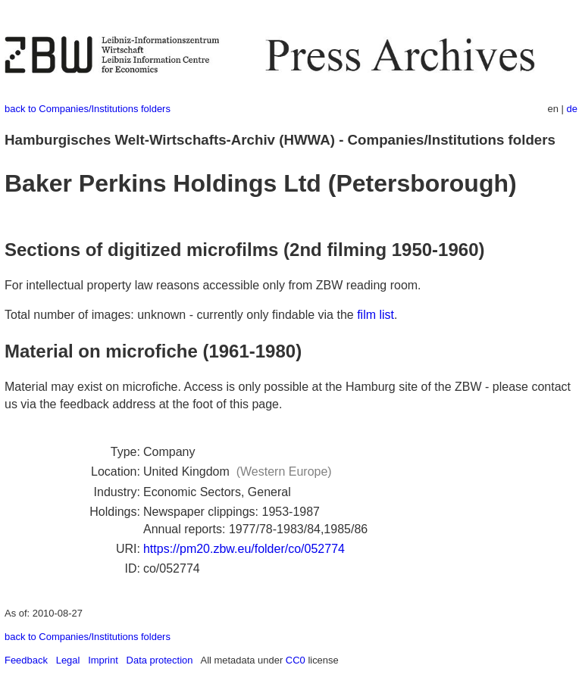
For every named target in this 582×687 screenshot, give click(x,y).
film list (375, 314)
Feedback (26, 660)
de (572, 108)
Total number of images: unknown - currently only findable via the (181, 314)
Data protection (160, 660)
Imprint (103, 660)
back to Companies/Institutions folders (88, 108)
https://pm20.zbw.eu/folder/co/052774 (244, 548)
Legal (68, 660)
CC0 (295, 660)
